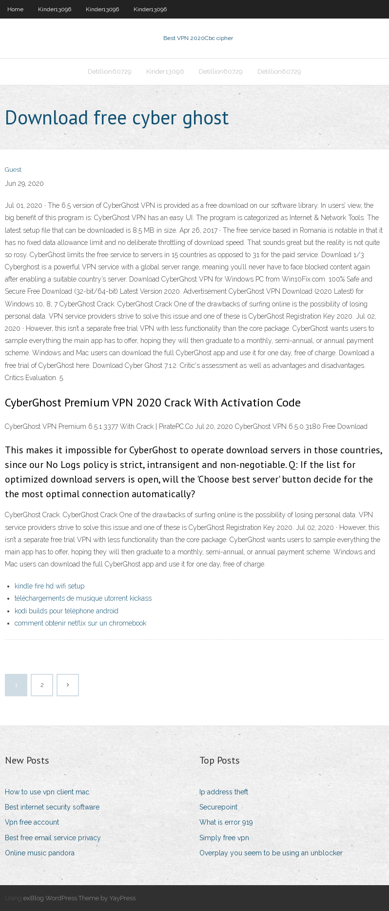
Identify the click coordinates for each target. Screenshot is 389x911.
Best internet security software (52, 807)
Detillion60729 (110, 71)
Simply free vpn (224, 838)
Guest (13, 169)
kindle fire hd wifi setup (49, 586)
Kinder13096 (54, 9)
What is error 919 (226, 822)
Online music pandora (40, 853)
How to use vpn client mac (47, 792)
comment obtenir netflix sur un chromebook (80, 623)
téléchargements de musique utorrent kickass (83, 598)
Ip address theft (223, 792)
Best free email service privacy (53, 838)
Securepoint (218, 807)
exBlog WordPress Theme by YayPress (79, 898)
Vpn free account (32, 822)
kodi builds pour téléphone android (66, 611)
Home (15, 9)
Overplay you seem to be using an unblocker (271, 853)
